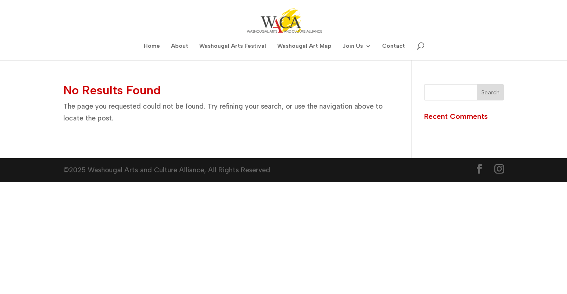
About (179, 46)
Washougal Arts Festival (232, 46)
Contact (393, 46)
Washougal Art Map (304, 46)
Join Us (352, 46)
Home (152, 46)
